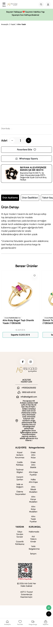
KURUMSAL (35, 526)
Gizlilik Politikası (19, 463)
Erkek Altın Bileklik (33, 465)
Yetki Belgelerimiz (34, 547)
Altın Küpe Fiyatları (33, 473)
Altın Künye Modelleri (33, 499)
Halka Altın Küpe (33, 480)
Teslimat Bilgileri (19, 470)
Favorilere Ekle (26, 149)
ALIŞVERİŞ (20, 447)
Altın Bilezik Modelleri (33, 489)
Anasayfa (4, 24)
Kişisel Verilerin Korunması (19, 455)
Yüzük (13, 24)
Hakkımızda (34, 532)
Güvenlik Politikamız (19, 542)
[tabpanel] (26, 227)
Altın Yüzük (21, 24)
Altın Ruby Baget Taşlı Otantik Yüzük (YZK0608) (18, 321)
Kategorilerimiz (37, 447)
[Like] (34, 275)
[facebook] (22, 362)
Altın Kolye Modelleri (33, 509)
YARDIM (19, 526)
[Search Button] (41, 4)
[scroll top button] (48, 613)
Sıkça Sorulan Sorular (19, 534)
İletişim (33, 554)
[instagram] (30, 362)
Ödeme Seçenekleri (20, 492)
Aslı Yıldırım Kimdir (33, 539)
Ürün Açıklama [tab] (10, 197)
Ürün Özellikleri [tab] (30, 197)
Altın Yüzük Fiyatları (33, 519)
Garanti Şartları (19, 478)
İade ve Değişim (19, 485)
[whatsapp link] (48, 607)
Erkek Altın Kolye (33, 455)
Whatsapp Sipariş (26, 158)
